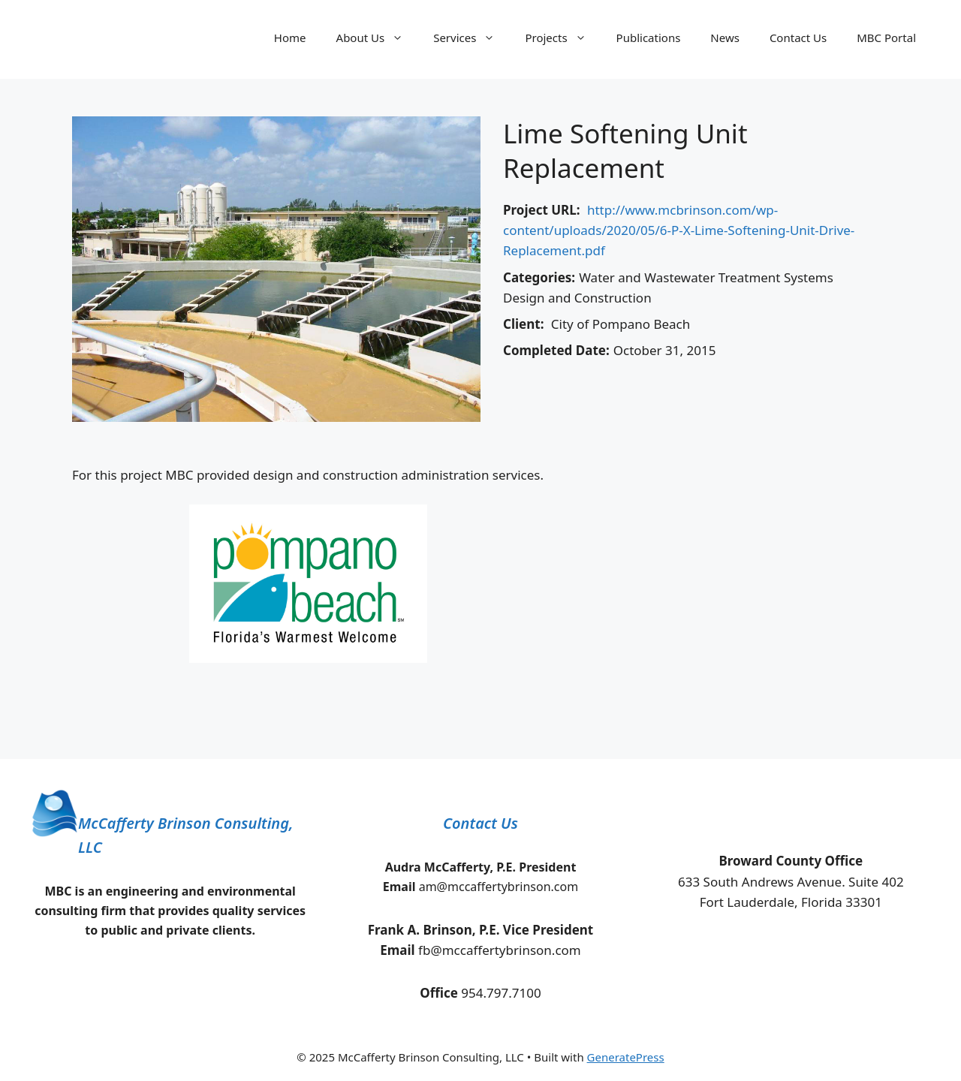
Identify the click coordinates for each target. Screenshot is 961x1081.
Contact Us (798, 37)
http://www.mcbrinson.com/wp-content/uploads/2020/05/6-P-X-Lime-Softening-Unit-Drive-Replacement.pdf (678, 230)
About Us (377, 38)
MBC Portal (886, 37)
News (725, 37)
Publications (648, 37)
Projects (563, 38)
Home (290, 37)
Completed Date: (556, 350)
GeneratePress (625, 1056)
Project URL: (541, 209)
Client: (523, 324)
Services (471, 38)
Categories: (539, 277)
